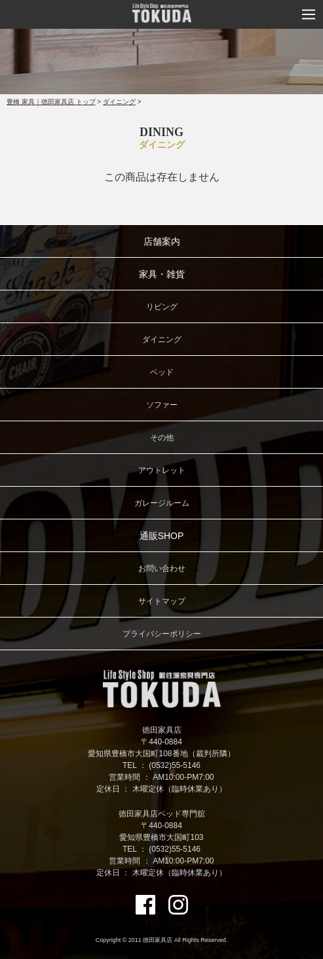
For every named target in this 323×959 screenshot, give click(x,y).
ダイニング (119, 101)
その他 (162, 437)
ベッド (162, 372)
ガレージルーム (161, 503)
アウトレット (161, 470)
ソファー (162, 405)
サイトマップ (161, 601)
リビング (162, 306)
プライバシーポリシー (162, 633)
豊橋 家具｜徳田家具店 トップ (51, 101)
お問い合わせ (161, 568)
